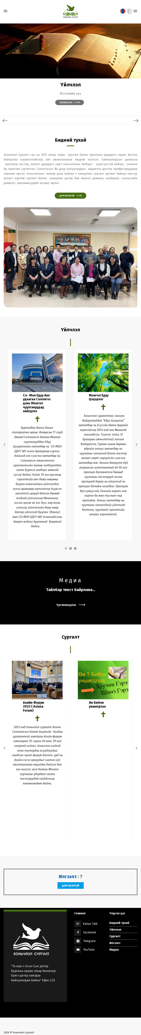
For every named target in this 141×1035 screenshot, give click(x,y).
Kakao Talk (86, 903)
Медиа (114, 929)
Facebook (89, 912)
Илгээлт (114, 922)
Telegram (89, 921)
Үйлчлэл (115, 909)
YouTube (89, 929)
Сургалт (114, 916)
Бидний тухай (119, 902)
